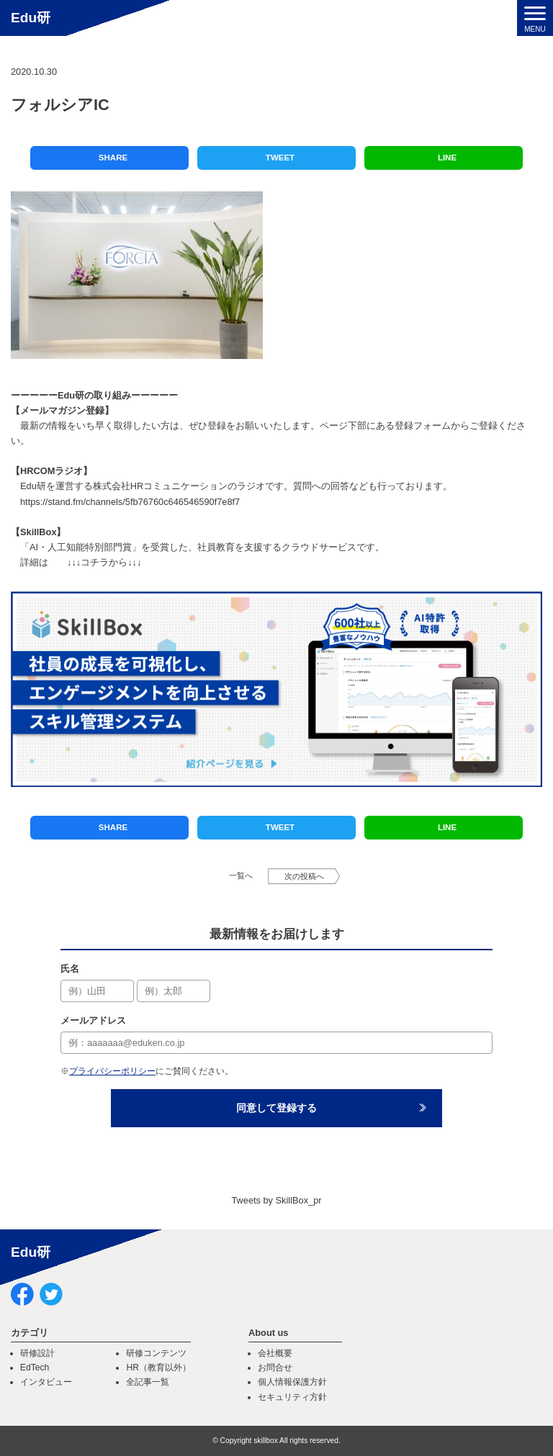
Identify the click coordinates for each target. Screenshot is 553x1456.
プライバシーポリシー (112, 1071)
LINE (447, 157)
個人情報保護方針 (292, 1382)
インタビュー (46, 1382)
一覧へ (241, 875)
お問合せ (275, 1367)
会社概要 (275, 1353)
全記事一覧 (147, 1382)
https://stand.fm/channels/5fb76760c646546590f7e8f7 (130, 501)
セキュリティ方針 (292, 1397)
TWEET (280, 157)
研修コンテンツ (156, 1353)
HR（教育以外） (158, 1367)
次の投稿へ (304, 876)
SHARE (113, 157)
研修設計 (37, 1353)
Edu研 (30, 17)
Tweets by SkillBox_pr (276, 1200)
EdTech (35, 1367)
